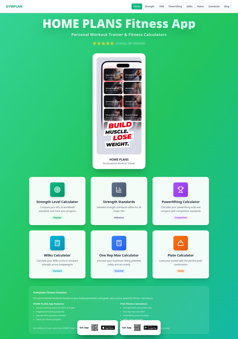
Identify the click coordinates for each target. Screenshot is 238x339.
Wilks (189, 6)
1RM (161, 6)
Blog (226, 6)
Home (137, 6)
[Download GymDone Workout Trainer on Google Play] (140, 327)
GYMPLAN (14, 6)
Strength (149, 6)
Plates (200, 6)
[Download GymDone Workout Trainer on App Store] (97, 327)
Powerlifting (175, 6)
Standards (214, 6)
